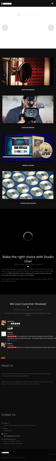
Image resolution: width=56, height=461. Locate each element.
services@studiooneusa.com (12, 436)
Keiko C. (10, 343)
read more (14, 340)
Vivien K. (10, 332)
